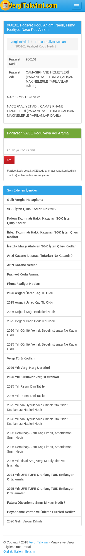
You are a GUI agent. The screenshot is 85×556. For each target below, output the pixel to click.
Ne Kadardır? (40, 255)
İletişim (30, 551)
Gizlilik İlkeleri (13, 551)
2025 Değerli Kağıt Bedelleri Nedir (31, 321)
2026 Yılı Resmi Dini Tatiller (26, 396)
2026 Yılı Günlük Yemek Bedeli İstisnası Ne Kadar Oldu (42, 333)
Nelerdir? (31, 209)
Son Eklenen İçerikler (22, 190)
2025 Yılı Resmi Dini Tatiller (26, 386)
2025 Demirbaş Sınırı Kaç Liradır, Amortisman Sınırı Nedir (39, 435)
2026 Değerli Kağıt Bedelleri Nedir (31, 312)
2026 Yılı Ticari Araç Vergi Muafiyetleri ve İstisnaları (36, 463)
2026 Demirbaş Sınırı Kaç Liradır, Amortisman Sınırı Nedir (39, 449)
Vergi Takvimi (38, 542)
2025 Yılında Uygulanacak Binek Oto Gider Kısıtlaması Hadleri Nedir (37, 407)
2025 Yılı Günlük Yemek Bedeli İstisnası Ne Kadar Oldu (42, 347)
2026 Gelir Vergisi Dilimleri (25, 521)
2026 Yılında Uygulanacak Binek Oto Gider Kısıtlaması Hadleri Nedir (37, 421)
